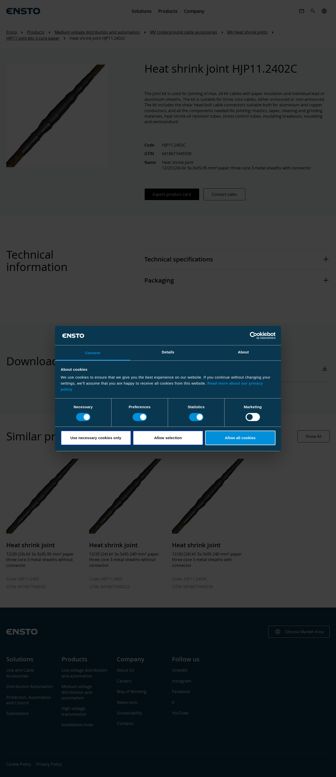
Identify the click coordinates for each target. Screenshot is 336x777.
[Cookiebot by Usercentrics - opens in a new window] (253, 335)
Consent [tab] (92, 353)
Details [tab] (168, 352)
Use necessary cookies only (95, 438)
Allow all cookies (240, 438)
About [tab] (243, 352)
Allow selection (168, 438)
